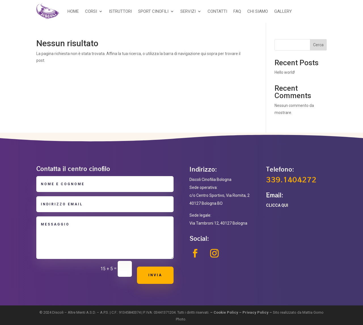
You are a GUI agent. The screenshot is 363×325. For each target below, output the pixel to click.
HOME (73, 11)
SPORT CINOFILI (153, 11)
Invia (155, 275)
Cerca (318, 45)
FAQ (237, 11)
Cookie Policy (226, 312)
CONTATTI (217, 11)
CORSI (91, 11)
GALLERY (283, 11)
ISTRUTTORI (120, 11)
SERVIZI (188, 11)
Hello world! (285, 72)
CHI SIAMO (257, 11)
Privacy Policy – (257, 312)
